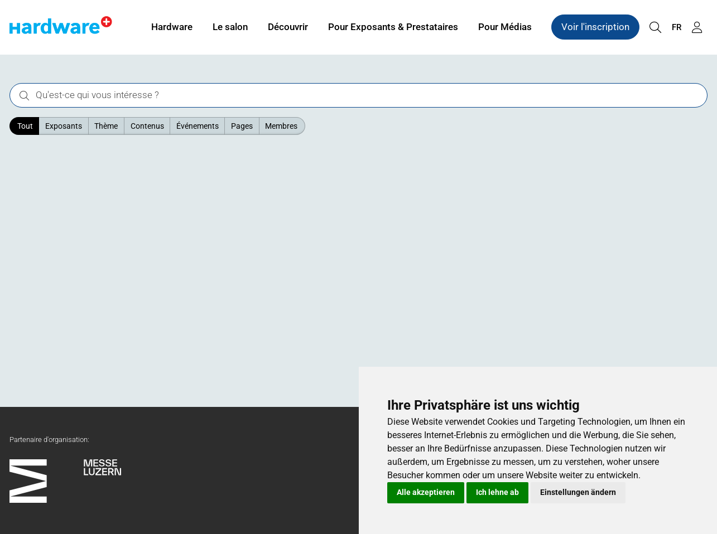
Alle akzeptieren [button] (426, 492)
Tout (25, 126)
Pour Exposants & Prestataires (393, 26)
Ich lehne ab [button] (497, 492)
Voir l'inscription (595, 26)
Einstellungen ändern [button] (578, 492)
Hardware (172, 26)
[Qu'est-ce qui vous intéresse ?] (358, 95)
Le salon (230, 26)
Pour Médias (505, 26)
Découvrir (288, 26)
